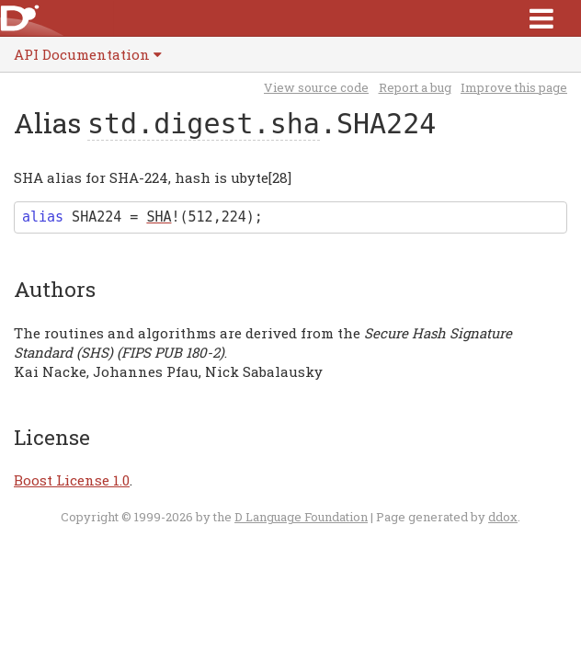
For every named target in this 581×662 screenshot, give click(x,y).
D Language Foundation (301, 516)
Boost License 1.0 (72, 480)
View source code (316, 87)
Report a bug (415, 87)
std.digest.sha (203, 124)
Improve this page (514, 87)
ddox (503, 516)
